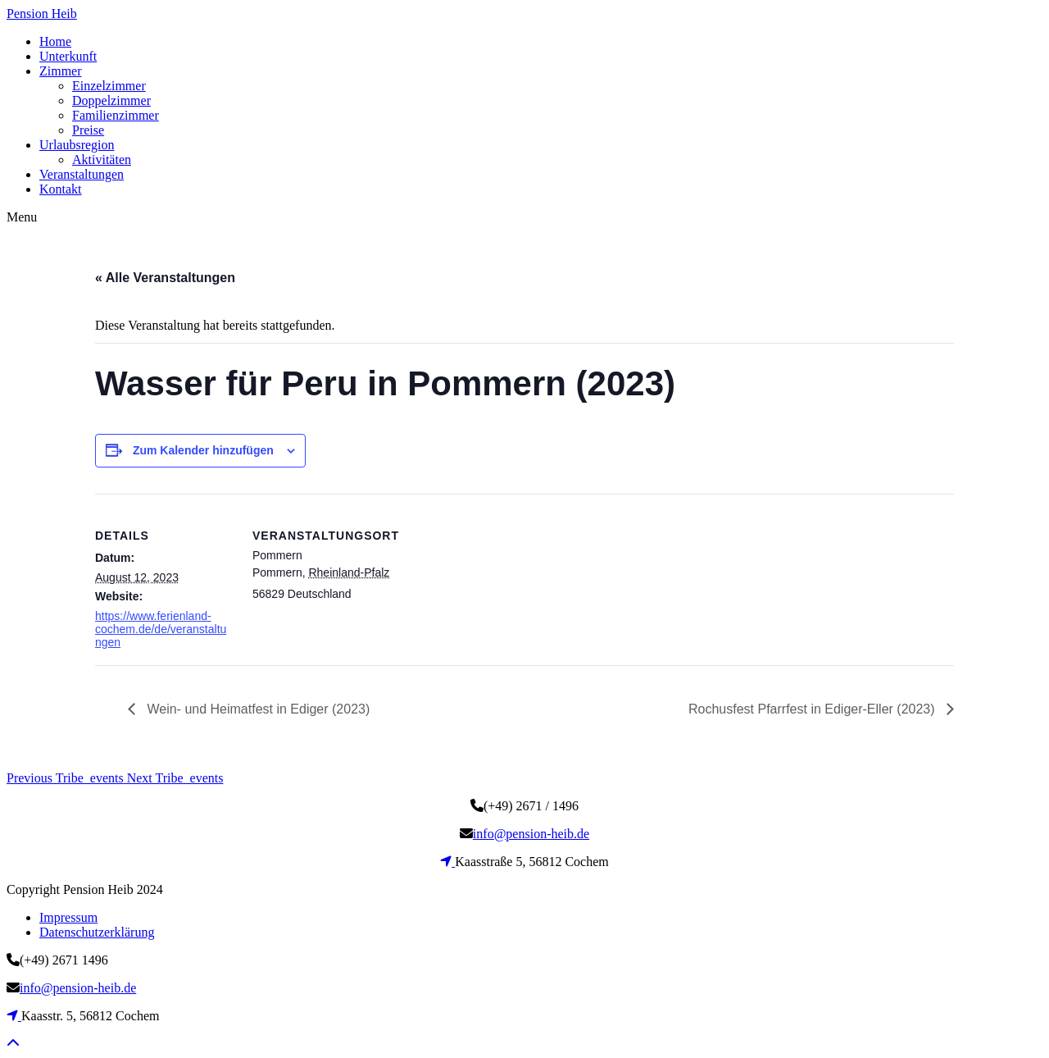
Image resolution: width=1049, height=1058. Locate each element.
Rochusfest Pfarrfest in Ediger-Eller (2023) (813, 709)
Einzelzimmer (109, 86)
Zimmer (60, 71)
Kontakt (60, 189)
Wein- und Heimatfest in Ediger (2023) (256, 709)
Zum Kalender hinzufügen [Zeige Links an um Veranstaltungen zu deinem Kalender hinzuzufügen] (203, 450)
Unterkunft (68, 56)
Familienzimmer (115, 115)
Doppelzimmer (111, 100)
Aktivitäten (101, 159)
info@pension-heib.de (531, 834)
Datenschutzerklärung (96, 932)
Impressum (68, 917)
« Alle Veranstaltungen (165, 278)
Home (55, 41)
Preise (88, 130)
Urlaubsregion (77, 145)
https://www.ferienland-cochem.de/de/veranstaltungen (160, 629)
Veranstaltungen (81, 174)
